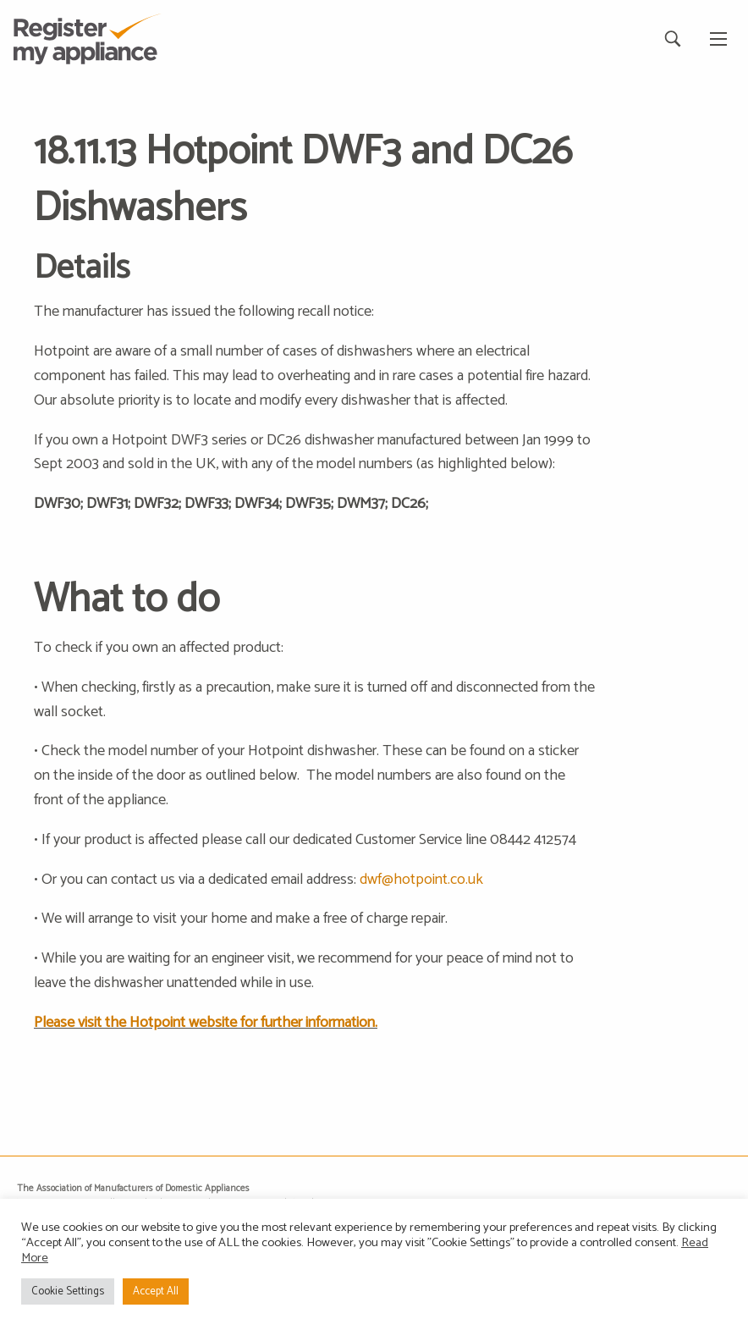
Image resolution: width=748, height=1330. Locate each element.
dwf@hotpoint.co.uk (421, 879)
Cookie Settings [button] (67, 1291)
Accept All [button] (156, 1291)
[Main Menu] (718, 39)
